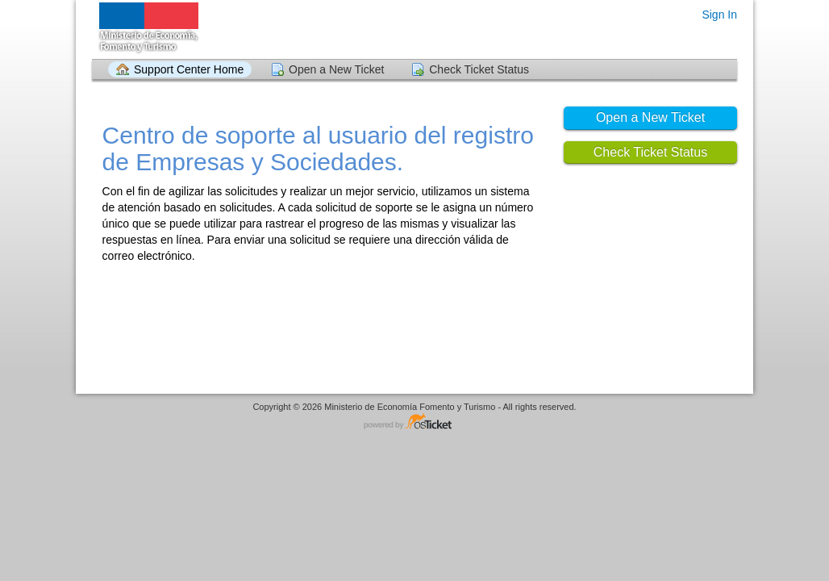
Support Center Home (189, 69)
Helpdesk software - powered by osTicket (414, 422)
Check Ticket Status (479, 69)
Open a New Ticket (336, 69)
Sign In (719, 14)
